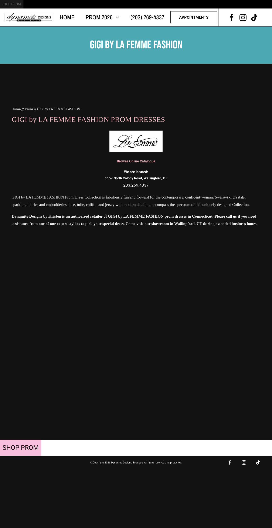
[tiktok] (254, 17)
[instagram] (242, 17)
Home (16, 109)
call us (231, 216)
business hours (244, 223)
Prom (29, 109)
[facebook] (231, 17)
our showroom (156, 223)
